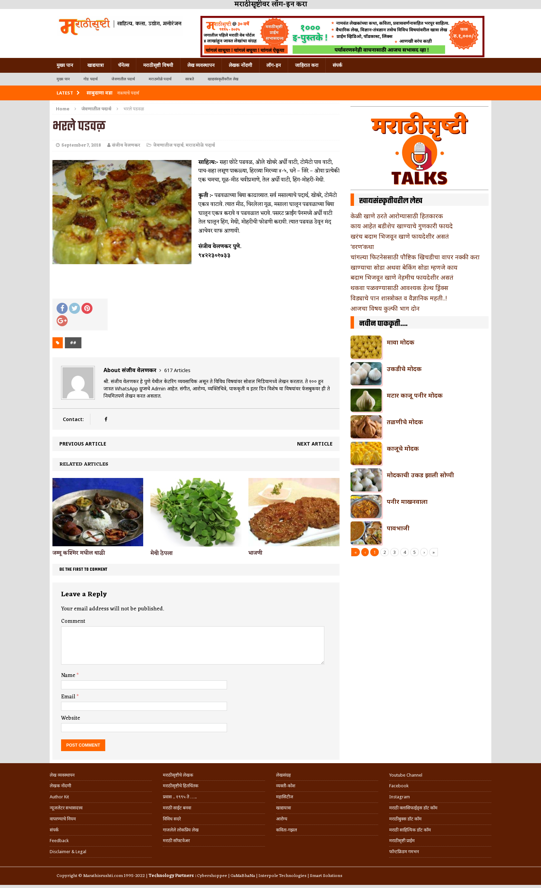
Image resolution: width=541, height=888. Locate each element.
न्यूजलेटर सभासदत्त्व (66, 807)
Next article (315, 443)
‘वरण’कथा (362, 246)
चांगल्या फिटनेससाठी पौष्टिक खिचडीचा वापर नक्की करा (415, 257)
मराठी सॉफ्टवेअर (176, 840)
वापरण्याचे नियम (63, 818)
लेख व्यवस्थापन (201, 65)
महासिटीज (284, 796)
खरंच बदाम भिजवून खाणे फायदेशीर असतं (400, 236)
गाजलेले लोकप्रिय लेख (181, 829)
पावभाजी (398, 528)
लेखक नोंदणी (240, 65)
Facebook (399, 785)
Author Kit (59, 796)
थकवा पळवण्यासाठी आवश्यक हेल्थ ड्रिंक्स (399, 287)
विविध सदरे (172, 818)
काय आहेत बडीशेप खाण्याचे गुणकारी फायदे (402, 226)
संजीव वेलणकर (126, 145)
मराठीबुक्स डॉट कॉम (405, 818)
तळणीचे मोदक (405, 422)
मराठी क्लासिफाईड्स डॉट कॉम (413, 807)
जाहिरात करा (306, 65)
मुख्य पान (65, 65)
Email (69, 697)
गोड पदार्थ (90, 79)
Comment (73, 621)
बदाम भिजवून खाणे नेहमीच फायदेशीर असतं (402, 277)
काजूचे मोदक (403, 448)
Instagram (399, 796)
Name (69, 675)
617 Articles (177, 370)
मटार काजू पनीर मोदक (415, 395)
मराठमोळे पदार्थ (160, 79)
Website (70, 718)
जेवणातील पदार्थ (123, 79)
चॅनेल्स (123, 65)
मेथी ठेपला (161, 553)
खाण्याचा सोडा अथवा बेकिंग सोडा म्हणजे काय (404, 267)
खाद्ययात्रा (95, 65)
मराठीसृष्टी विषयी (158, 65)
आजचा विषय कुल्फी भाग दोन (385, 308)
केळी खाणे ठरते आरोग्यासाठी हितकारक (397, 216)
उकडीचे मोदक (404, 369)
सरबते (189, 79)
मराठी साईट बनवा (177, 807)
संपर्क (337, 65)
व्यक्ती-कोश (285, 785)
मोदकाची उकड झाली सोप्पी (420, 475)
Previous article (82, 443)
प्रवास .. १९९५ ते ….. (180, 796)
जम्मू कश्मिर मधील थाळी (78, 553)
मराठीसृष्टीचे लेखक (178, 775)
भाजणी (255, 553)
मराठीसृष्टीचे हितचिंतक (180, 785)
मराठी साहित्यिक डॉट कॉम (410, 829)
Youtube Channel (405, 775)
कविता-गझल (286, 829)
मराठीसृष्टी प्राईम (402, 840)
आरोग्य (281, 818)
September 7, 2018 (81, 145)
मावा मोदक (400, 342)
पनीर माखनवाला (407, 501)
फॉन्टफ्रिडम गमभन (404, 851)
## (73, 343)
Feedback (59, 840)
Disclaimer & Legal (68, 851)
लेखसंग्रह (283, 775)
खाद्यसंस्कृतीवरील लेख (223, 79)
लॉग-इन (273, 65)
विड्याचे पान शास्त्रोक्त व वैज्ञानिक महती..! (399, 298)
